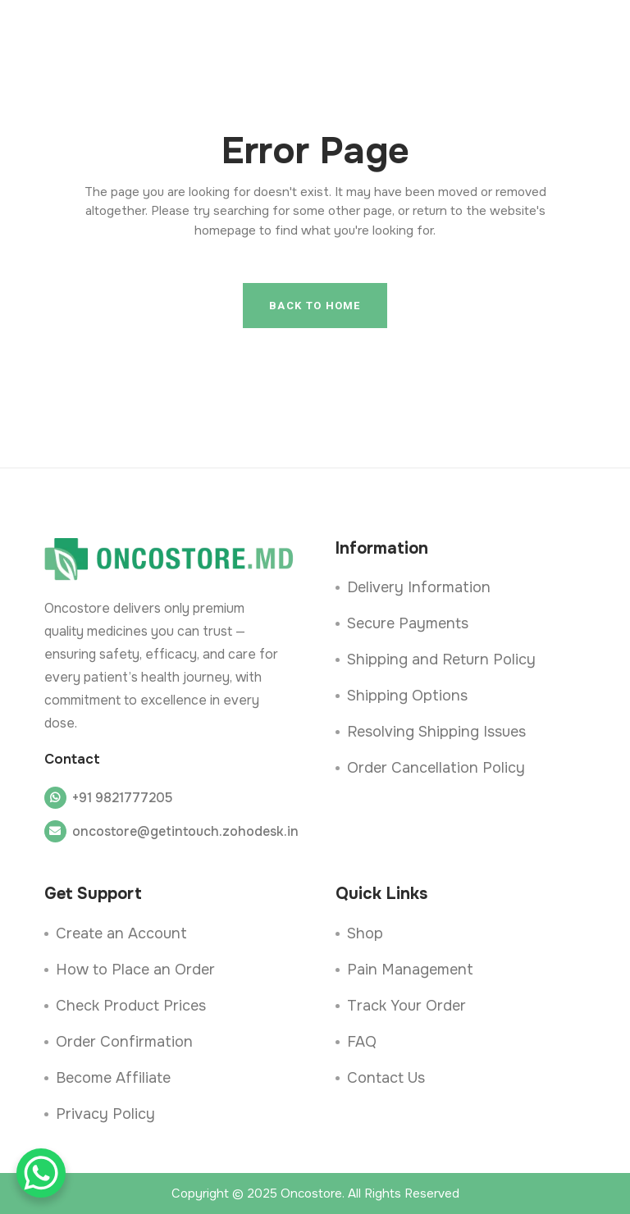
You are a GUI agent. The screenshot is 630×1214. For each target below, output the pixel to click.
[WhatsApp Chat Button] (41, 1173)
